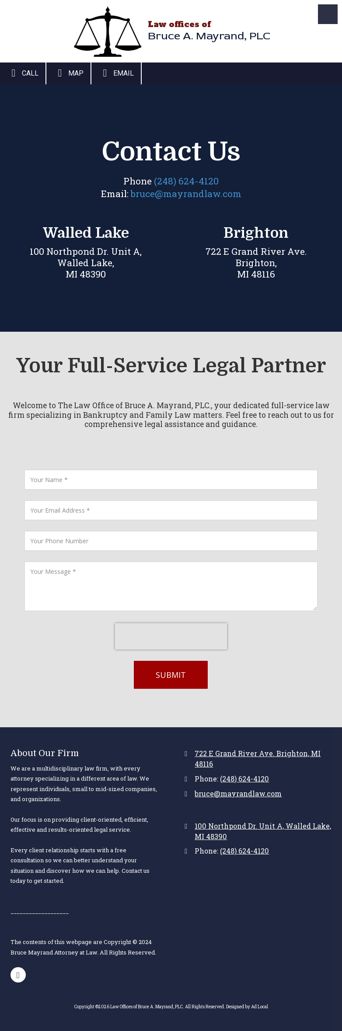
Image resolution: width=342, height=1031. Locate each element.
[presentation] (171, 636)
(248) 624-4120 (186, 181)
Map (68, 73)
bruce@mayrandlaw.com (186, 193)
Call (22, 73)
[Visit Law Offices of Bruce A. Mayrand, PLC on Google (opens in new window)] (18, 974)
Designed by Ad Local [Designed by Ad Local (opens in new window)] (247, 1007)
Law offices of (179, 24)
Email (116, 73)
